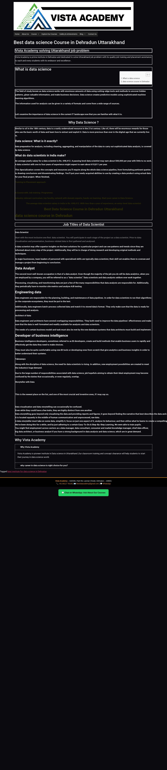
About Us (25, 34)
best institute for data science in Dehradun (27, 471)
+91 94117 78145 (65, 484)
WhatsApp (107, 484)
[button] (83, 447)
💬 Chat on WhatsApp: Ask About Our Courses (83, 493)
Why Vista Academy (29, 447)
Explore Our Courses (49, 34)
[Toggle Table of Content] (146, 75)
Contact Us (92, 34)
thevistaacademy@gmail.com (87, 484)
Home (17, 34)
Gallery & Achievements (68, 34)
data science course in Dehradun (136, 81)
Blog (83, 34)
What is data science (131, 78)
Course (35, 34)
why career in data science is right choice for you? (44, 465)
